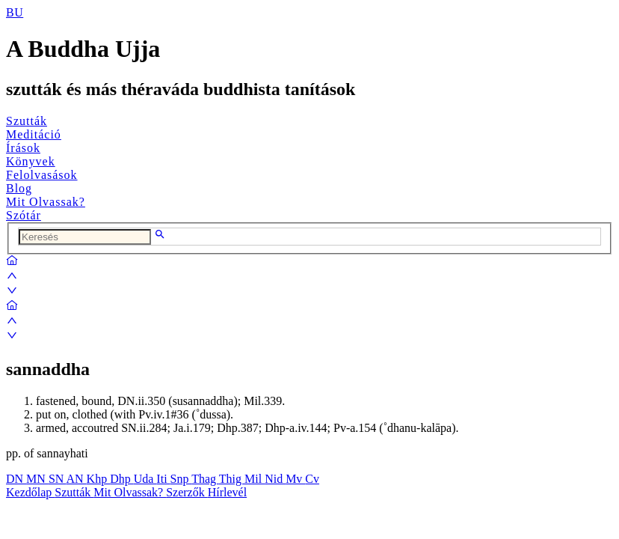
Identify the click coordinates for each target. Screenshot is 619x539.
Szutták (26, 121)
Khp (99, 478)
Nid (275, 478)
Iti (163, 478)
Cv (312, 478)
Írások (23, 147)
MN (37, 478)
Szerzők (187, 492)
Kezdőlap (30, 492)
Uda (145, 478)
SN (58, 478)
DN (16, 478)
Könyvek (30, 161)
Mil (254, 478)
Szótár (23, 215)
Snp (181, 478)
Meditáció (33, 134)
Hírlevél (227, 492)
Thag (205, 478)
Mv (295, 478)
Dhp (122, 478)
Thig (231, 478)
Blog (19, 188)
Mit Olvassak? (45, 201)
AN (76, 478)
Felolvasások (42, 174)
